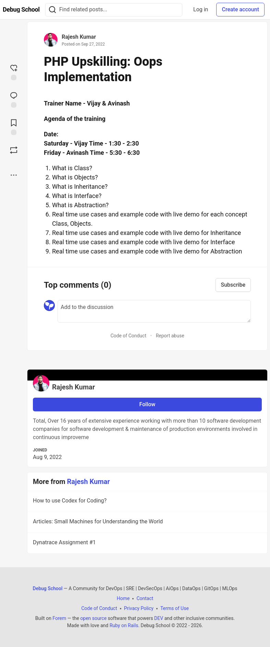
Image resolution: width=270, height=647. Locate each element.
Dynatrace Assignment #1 (147, 543)
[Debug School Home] (21, 10)
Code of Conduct (128, 335)
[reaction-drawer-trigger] (14, 72)
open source (93, 618)
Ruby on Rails (124, 625)
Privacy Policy (139, 608)
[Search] (52, 9)
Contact (144, 598)
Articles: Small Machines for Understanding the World (147, 522)
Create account (240, 9)
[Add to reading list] (14, 126)
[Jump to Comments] (14, 99)
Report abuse (170, 335)
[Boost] (14, 150)
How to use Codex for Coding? (147, 501)
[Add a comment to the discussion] (154, 311)
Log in (200, 9)
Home (123, 598)
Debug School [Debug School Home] (48, 588)
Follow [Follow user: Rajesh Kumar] (147, 404)
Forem (59, 618)
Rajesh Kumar (79, 37)
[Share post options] (14, 175)
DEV (158, 618)
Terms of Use (174, 608)
